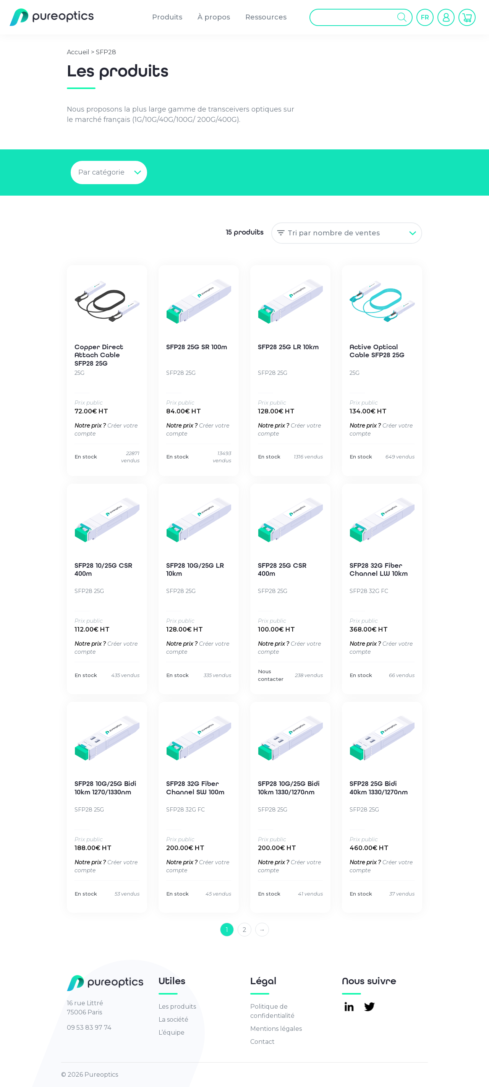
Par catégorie (101, 172)
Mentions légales (276, 1028)
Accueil (78, 52)
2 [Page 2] (244, 929)
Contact (262, 1041)
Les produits (177, 1006)
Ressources (266, 17)
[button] (425, 17)
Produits (167, 17)
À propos (214, 17)
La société (173, 1019)
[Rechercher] (402, 17)
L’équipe (172, 1032)
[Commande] (346, 233)
